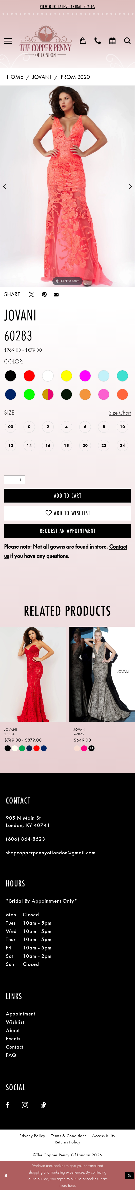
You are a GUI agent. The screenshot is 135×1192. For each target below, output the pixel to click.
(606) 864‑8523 (25, 840)
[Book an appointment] (112, 41)
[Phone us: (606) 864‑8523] (97, 41)
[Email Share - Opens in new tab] (56, 294)
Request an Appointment (67, 532)
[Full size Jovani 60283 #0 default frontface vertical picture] (67, 186)
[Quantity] (14, 480)
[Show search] (127, 41)
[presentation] (33, 676)
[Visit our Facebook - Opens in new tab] (8, 1107)
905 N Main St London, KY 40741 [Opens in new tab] (28, 823)
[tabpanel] (67, 186)
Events (13, 1040)
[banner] (46, 41)
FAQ (11, 1057)
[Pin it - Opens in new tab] (44, 295)
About (13, 1032)
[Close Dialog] (5, 1177)
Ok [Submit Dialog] (129, 1177)
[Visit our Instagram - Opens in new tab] (25, 1107)
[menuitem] (8, 41)
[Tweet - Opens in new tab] (31, 295)
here (71, 1187)
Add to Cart (67, 496)
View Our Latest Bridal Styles (67, 7)
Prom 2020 (75, 77)
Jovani (41, 77)
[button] (8, 41)
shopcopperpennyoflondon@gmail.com (51, 854)
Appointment (20, 1015)
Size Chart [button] (119, 413)
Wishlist (15, 1024)
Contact (15, 1048)
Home (15, 77)
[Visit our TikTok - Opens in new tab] (43, 1107)
